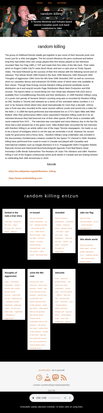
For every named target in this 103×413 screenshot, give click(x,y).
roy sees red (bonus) (38, 341)
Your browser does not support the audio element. (51, 398)
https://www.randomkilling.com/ (25, 178)
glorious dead (66, 228)
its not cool (15, 308)
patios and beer (61, 308)
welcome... (65, 278)
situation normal (12, 302)
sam (66, 235)
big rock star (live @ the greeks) (38, 291)
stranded (69, 222)
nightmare (19, 312)
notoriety (64, 302)
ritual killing (65, 315)
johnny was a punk (12, 288)
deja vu (14, 231)
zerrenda (61, 2)
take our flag (85, 218)
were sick (64, 318)
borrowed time (41, 255)
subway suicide (41, 225)
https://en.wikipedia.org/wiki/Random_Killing (32, 171)
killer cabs (9, 312)
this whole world (37, 228)
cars (71, 302)
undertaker (59, 288)
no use (93, 248)
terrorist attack (86, 222)
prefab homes (60, 282)
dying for (64, 245)
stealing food (35, 248)
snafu (40, 288)
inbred (65, 241)
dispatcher (59, 238)
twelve (17, 285)
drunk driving (35, 245)
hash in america (61, 218)
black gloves (17, 298)
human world (10, 292)
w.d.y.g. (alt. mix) (36, 282)
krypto (58, 225)
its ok (96, 222)
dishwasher (59, 222)
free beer (59, 231)
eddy (7, 282)
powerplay (9, 285)
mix (50, 2)
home (40, 2)
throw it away (35, 235)
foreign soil (9, 228)
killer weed (39, 231)
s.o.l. (32, 231)
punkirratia (44, 370)
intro (57, 278)
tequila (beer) (61, 305)
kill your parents (36, 218)
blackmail (8, 305)
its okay (40, 241)
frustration (14, 282)
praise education (36, 222)
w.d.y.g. (8, 295)
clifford (59, 295)
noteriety (8, 222)
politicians (59, 321)
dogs (15, 225)
